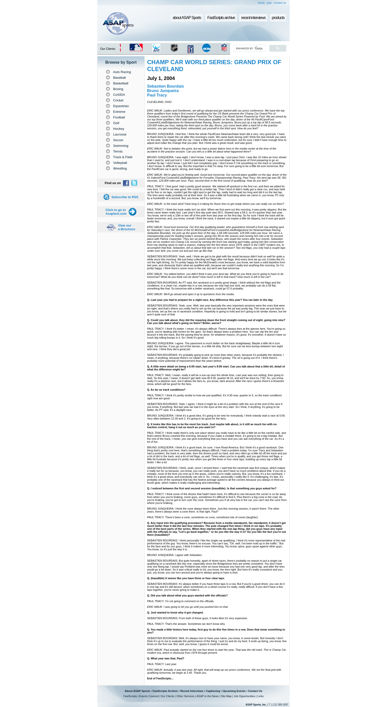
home (261, 2)
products (278, 18)
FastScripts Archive (165, 690)
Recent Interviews (192, 690)
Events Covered (148, 696)
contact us (280, 2)
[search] (249, 48)
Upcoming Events (234, 690)
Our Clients (167, 696)
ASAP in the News (207, 696)
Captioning (213, 690)
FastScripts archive (221, 18)
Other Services (185, 696)
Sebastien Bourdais (165, 86)
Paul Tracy (157, 95)
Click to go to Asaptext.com (115, 211)
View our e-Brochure (126, 227)
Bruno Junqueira (163, 91)
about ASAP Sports (187, 18)
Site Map (226, 696)
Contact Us (255, 690)
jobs (269, 2)
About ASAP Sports (137, 690)
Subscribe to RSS (124, 197)
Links (260, 696)
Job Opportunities (244, 696)
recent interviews (253, 18)
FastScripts (130, 696)
